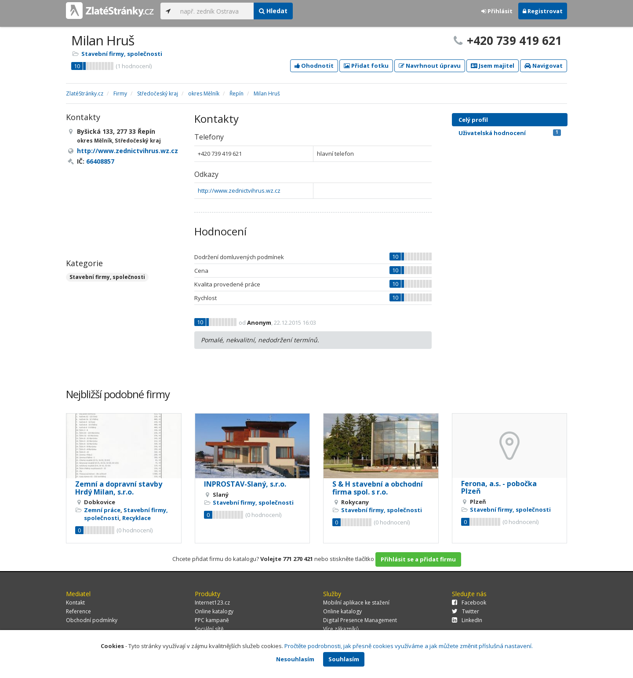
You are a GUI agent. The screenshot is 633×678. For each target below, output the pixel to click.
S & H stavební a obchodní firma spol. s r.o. (377, 488)
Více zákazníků (341, 629)
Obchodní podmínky (91, 620)
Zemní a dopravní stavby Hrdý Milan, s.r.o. (118, 488)
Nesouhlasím (295, 659)
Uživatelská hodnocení (509, 133)
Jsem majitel (492, 66)
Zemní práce (102, 510)
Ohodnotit (314, 66)
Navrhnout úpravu (430, 66)
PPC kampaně (212, 620)
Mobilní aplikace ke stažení (356, 602)
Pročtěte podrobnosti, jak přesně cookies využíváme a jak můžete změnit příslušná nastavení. (408, 646)
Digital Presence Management (360, 620)
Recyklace (136, 518)
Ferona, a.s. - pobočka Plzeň (499, 487)
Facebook (469, 602)
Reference (78, 611)
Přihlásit (497, 11)
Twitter (465, 611)
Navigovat (543, 66)
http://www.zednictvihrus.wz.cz (239, 190)
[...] (214, 11)
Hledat (273, 11)
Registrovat (543, 11)
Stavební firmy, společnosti (121, 54)
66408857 (100, 161)
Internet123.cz (212, 602)
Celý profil (473, 120)
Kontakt (75, 602)
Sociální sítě (209, 629)
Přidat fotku (366, 66)
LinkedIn (467, 620)
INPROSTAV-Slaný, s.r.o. (245, 484)
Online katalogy (214, 611)
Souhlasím (343, 659)
